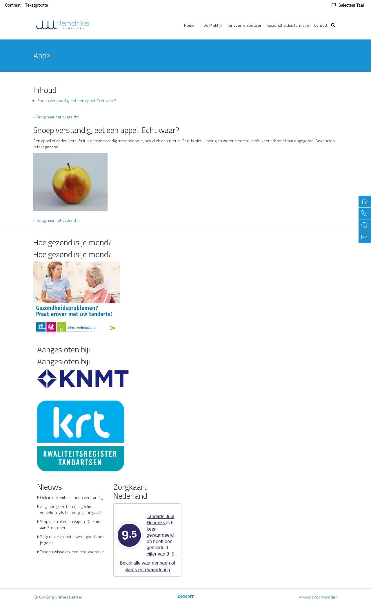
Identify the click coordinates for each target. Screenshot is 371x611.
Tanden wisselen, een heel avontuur (72, 552)
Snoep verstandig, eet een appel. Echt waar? (76, 101)
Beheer (75, 597)
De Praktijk (212, 25)
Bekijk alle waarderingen (145, 562)
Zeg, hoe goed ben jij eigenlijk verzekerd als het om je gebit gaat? (71, 509)
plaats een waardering (147, 569)
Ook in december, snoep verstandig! (71, 497)
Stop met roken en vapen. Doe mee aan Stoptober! (71, 524)
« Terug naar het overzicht (56, 117)
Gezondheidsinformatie (288, 25)
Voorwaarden (326, 597)
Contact (321, 25)
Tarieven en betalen (244, 25)
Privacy (305, 597)
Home (189, 25)
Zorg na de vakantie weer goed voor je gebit (72, 540)
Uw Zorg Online (52, 597)
